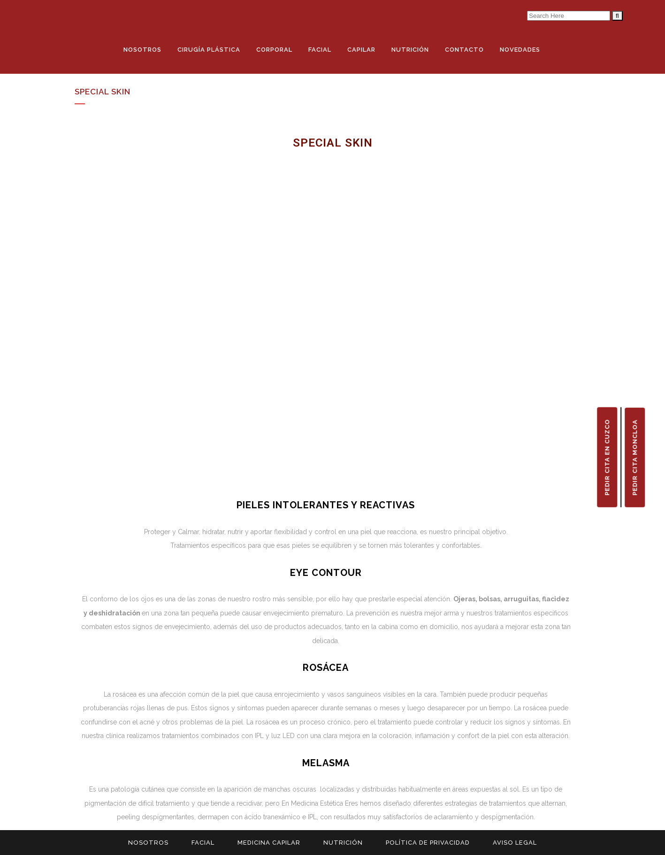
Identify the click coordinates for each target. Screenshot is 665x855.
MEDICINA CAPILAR (268, 842)
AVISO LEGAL (515, 842)
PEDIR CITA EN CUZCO (607, 457)
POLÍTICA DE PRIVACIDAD (428, 842)
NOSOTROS (148, 842)
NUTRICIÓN (343, 842)
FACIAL (202, 842)
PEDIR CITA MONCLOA (634, 458)
